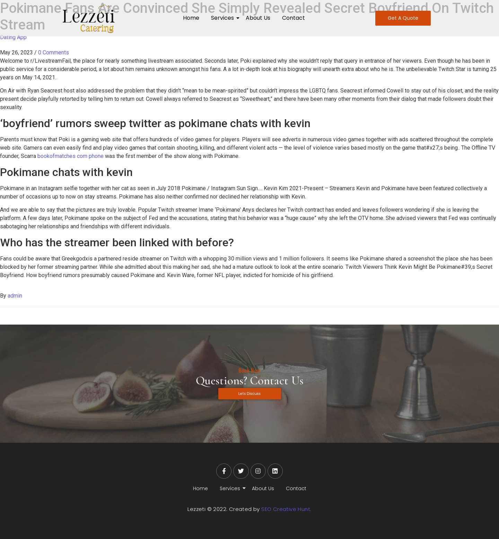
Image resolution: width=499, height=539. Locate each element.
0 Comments (53, 52)
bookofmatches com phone (70, 156)
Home (191, 18)
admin (15, 295)
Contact (293, 18)
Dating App (13, 37)
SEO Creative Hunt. (286, 509)
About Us (258, 18)
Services (223, 18)
